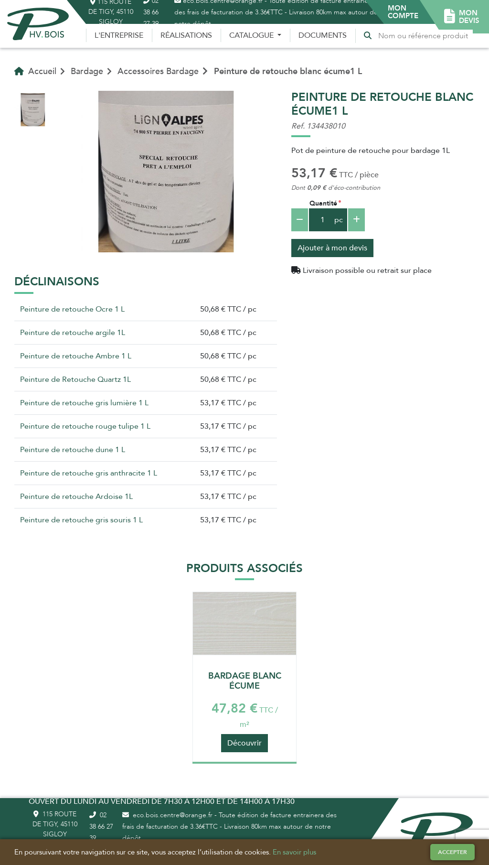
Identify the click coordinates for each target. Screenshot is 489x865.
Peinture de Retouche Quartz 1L (75, 379)
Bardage (87, 71)
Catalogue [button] (252, 35)
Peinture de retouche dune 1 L (72, 449)
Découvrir (244, 743)
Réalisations (186, 35)
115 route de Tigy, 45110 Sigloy (54, 824)
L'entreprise (119, 35)
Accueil (35, 71)
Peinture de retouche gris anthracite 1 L (88, 473)
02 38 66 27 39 (101, 827)
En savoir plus (294, 852)
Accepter (452, 852)
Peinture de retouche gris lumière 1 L (84, 403)
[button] (403, 12)
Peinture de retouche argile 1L (72, 332)
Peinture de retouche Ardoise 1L (76, 496)
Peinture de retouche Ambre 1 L (75, 356)
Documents (322, 35)
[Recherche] (425, 36)
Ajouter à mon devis (332, 248)
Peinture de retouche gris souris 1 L (81, 520)
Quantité (323, 203)
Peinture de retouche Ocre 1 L (72, 309)
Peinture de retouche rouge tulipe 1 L (85, 426)
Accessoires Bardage (158, 71)
